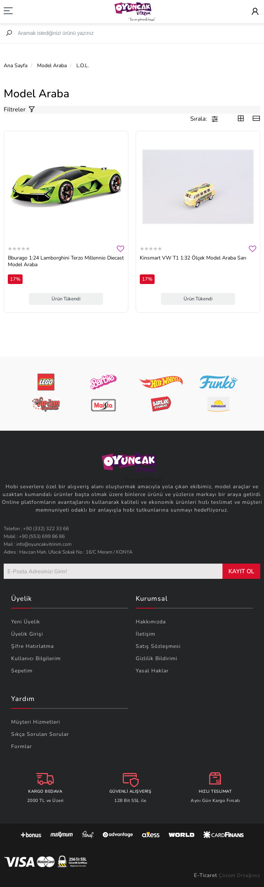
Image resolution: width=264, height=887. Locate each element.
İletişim (145, 633)
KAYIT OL (241, 571)
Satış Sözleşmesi (158, 646)
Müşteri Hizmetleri (35, 721)
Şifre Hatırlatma (32, 646)
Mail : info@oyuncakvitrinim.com (38, 544)
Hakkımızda (151, 621)
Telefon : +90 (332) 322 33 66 (36, 528)
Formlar (21, 746)
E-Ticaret (205, 875)
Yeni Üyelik (25, 621)
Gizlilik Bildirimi (156, 658)
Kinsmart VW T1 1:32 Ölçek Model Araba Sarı (193, 258)
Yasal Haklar (152, 670)
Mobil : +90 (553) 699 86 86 (34, 536)
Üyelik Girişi (27, 633)
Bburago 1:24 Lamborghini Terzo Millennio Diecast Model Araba (66, 261)
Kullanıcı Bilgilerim (36, 658)
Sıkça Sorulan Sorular (40, 734)
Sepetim (22, 670)
